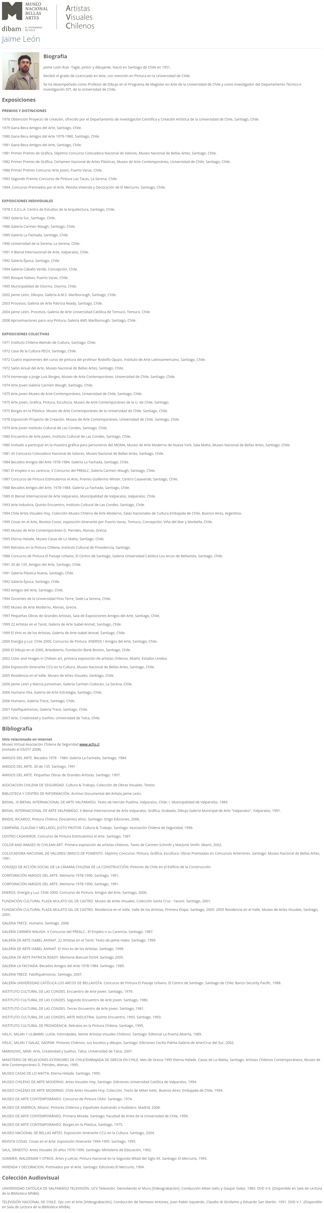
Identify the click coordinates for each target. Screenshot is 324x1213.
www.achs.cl (89, 744)
